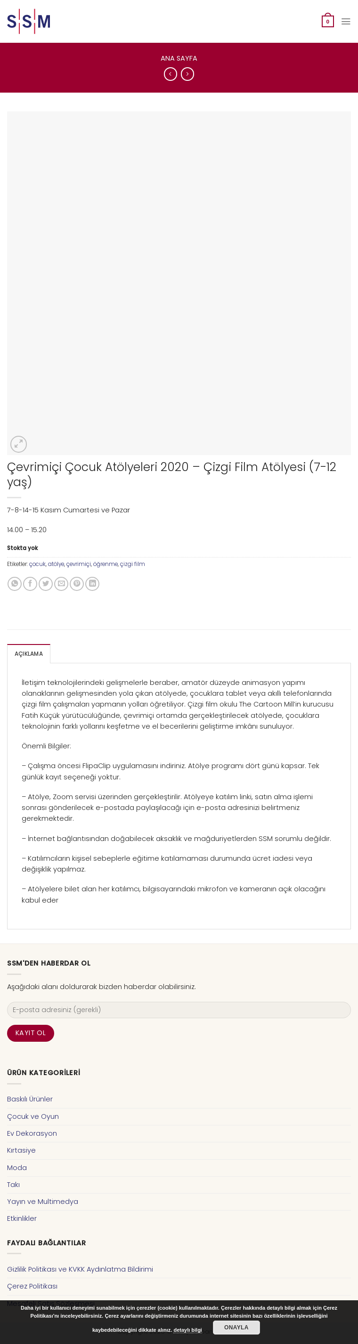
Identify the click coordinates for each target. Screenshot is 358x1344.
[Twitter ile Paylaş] (46, 584)
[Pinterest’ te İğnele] (77, 584)
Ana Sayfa (179, 58)
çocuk (37, 564)
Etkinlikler (22, 1218)
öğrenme (105, 564)
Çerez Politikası (32, 1286)
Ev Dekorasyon (32, 1133)
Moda (17, 1167)
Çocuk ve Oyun (33, 1116)
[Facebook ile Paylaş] (30, 584)
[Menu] (346, 21)
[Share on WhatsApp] (15, 584)
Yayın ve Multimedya (42, 1201)
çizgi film (132, 564)
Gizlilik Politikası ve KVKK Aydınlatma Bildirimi (80, 1269)
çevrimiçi (78, 564)
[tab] (28, 653)
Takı (13, 1184)
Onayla (236, 1327)
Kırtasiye (21, 1150)
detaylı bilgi (187, 1330)
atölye (56, 564)
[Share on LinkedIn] (92, 584)
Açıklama (29, 654)
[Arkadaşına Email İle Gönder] (61, 584)
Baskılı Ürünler (30, 1099)
